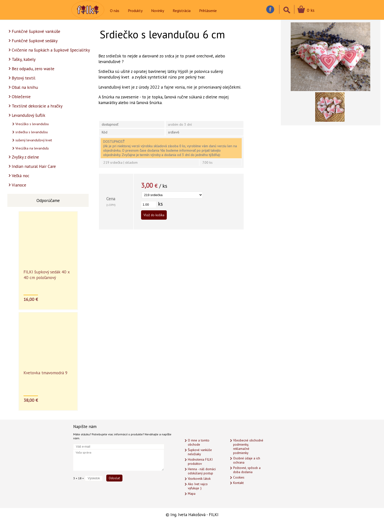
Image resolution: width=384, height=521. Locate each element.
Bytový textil (23, 78)
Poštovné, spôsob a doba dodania (247, 470)
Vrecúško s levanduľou (32, 124)
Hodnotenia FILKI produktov (200, 461)
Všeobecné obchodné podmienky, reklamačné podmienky (248, 446)
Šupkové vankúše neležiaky (200, 452)
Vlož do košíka (154, 215)
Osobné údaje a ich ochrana (246, 460)
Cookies (238, 477)
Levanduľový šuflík (28, 115)
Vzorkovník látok (199, 479)
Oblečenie (21, 96)
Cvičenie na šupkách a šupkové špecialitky (51, 50)
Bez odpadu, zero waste (33, 68)
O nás (114, 10)
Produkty (135, 10)
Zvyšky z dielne (25, 157)
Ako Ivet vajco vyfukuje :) (198, 486)
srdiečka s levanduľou (31, 132)
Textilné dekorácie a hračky (37, 106)
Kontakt (238, 483)
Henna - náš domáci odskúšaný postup (202, 471)
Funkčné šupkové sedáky (35, 40)
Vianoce (19, 185)
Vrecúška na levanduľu (32, 148)
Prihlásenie (208, 10)
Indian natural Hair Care (34, 166)
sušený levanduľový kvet (33, 140)
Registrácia (182, 10)
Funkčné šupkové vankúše (36, 31)
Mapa (191, 494)
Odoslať (114, 478)
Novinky (157, 10)
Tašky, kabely (24, 59)
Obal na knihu (25, 87)
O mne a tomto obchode (198, 442)
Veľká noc (20, 175)
